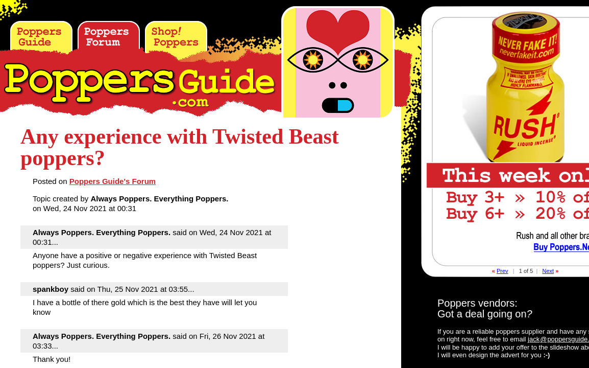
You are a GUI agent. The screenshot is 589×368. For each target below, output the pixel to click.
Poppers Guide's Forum (112, 181)
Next (548, 271)
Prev (502, 271)
